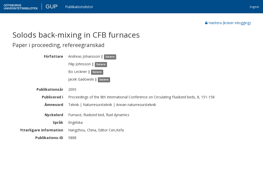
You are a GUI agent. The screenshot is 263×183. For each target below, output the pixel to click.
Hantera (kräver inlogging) (228, 22)
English (254, 7)
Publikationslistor (79, 6)
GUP (51, 6)
